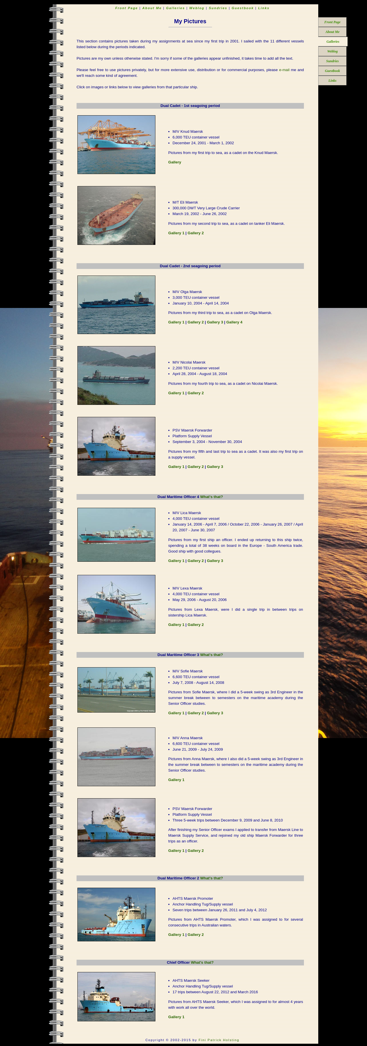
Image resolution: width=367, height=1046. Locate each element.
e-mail (284, 70)
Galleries (333, 42)
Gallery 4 (234, 322)
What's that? (211, 497)
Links (332, 81)
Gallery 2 (196, 233)
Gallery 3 (215, 322)
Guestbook (332, 71)
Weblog (332, 51)
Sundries (332, 61)
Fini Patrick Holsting (219, 1040)
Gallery (174, 162)
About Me (332, 32)
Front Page (332, 22)
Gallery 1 (176, 233)
